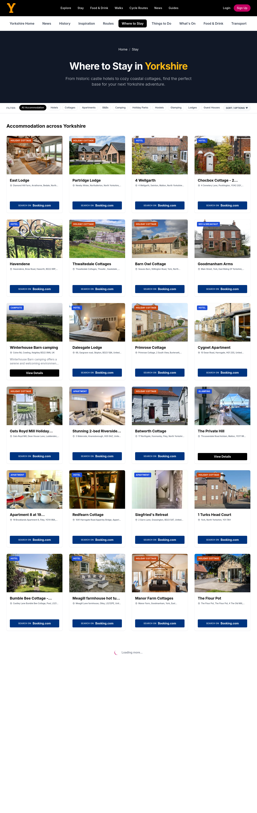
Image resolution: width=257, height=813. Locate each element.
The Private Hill (211, 431)
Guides (173, 8)
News (158, 8)
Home (122, 49)
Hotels (54, 107)
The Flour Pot (209, 598)
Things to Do (161, 23)
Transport (239, 23)
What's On (187, 23)
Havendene (20, 264)
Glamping (176, 107)
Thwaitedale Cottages (91, 264)
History (64, 23)
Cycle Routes (139, 8)
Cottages (70, 107)
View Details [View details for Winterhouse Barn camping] (34, 373)
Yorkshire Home (22, 23)
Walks (119, 8)
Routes (108, 23)
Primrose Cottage (150, 347)
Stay (81, 8)
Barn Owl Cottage (150, 264)
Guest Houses (212, 107)
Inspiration (87, 23)
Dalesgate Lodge (87, 347)
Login (226, 8)
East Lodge (19, 180)
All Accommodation (33, 107)
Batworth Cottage (150, 431)
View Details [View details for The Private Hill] (222, 456)
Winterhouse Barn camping (34, 347)
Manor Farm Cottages (154, 598)
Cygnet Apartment (214, 347)
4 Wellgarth (145, 180)
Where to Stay (133, 23)
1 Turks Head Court (214, 515)
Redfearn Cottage (88, 515)
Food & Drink (99, 8)
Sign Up (242, 8)
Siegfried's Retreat (151, 515)
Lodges (192, 107)
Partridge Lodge (86, 180)
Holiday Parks (140, 107)
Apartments (89, 107)
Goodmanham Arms (215, 264)
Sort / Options (237, 108)
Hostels (159, 107)
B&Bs (105, 107)
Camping (120, 107)
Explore (66, 8)
